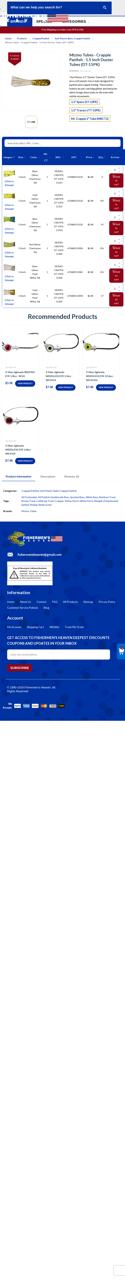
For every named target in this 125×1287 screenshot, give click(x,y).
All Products (70, 601)
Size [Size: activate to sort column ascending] (20, 157)
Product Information (19, 476)
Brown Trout (28, 500)
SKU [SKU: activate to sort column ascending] (58, 157)
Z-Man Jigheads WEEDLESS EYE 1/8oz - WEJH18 (18, 449)
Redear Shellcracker (41, 504)
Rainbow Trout (107, 497)
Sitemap (88, 601)
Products (22, 38)
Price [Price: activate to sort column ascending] (89, 157)
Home (8, 38)
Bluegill (98, 500)
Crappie (59, 500)
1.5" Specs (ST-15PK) (84, 102)
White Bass (92, 497)
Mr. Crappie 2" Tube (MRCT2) (89, 118)
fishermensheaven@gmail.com (39, 554)
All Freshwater (29, 497)
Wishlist (54, 627)
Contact (41, 601)
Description (48, 476)
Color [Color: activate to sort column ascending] (33, 157)
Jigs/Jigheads (10, 367)
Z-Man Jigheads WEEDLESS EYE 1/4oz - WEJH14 (59, 376)
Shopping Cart (35, 627)
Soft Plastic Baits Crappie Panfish (72, 38)
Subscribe (19, 668)
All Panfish (44, 497)
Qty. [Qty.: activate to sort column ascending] (101, 157)
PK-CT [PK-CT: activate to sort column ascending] (46, 157)
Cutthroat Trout (45, 500)
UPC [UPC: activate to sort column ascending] (74, 157)
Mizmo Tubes (29, 511)
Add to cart (116, 180)
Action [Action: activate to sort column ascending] (115, 157)
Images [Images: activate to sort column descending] (8, 157)
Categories (75, 21)
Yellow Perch (71, 500)
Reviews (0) (72, 476)
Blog (46, 607)
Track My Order (74, 627)
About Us (25, 601)
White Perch (86, 500)
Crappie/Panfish (40, 38)
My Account (14, 627)
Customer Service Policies (22, 607)
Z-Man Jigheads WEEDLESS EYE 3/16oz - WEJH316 (100, 376)
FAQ (54, 601)
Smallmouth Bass (60, 497)
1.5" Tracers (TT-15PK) (85, 110)
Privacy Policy (107, 601)
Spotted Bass (77, 497)
